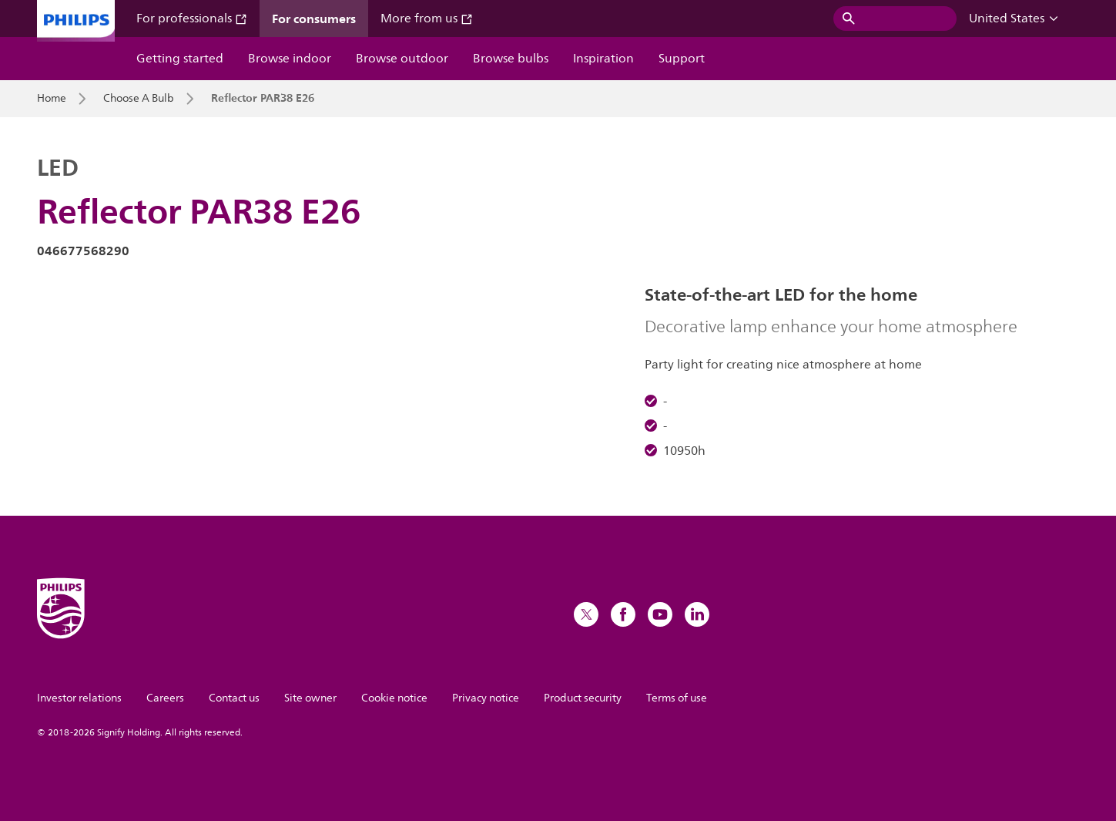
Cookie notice (394, 698)
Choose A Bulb (138, 99)
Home (51, 99)
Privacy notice (485, 698)
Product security (583, 698)
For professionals (191, 18)
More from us (426, 18)
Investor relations (79, 698)
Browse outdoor (402, 59)
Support (682, 59)
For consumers (314, 18)
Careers (165, 698)
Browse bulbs (510, 59)
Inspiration (603, 59)
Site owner (310, 698)
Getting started (179, 59)
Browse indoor (289, 59)
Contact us (234, 698)
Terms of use (676, 698)
